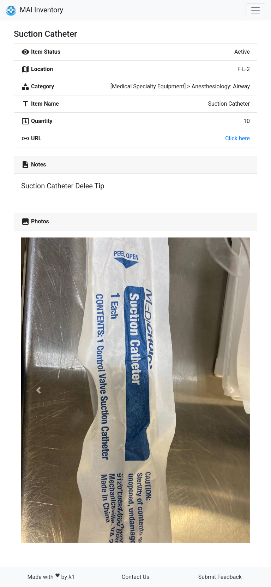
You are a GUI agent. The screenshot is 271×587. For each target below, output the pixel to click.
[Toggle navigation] (255, 10)
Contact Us (136, 577)
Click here (237, 138)
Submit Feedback (220, 577)
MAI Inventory (34, 10)
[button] (38, 390)
